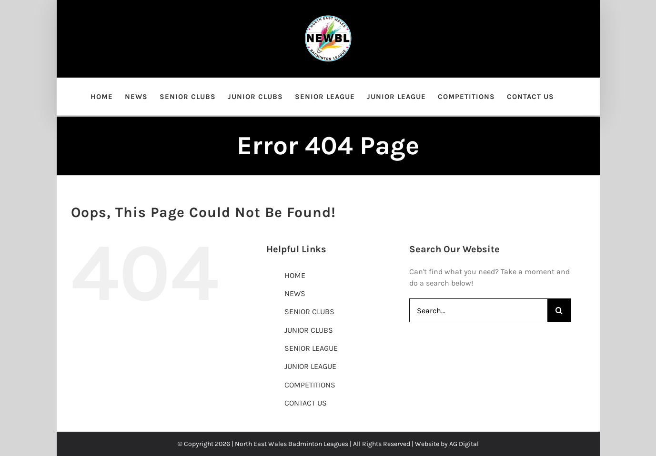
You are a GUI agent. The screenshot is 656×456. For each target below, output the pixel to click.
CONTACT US (305, 402)
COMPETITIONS (309, 384)
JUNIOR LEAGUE (310, 366)
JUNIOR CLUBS (308, 330)
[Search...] (478, 310)
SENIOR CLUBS (309, 311)
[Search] (559, 310)
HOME (294, 275)
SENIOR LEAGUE (311, 348)
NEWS (294, 293)
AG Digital (464, 444)
